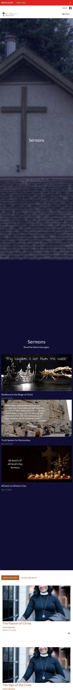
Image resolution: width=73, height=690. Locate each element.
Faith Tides (21, 3)
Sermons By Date (10, 577)
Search (64, 8)
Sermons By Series (29, 577)
